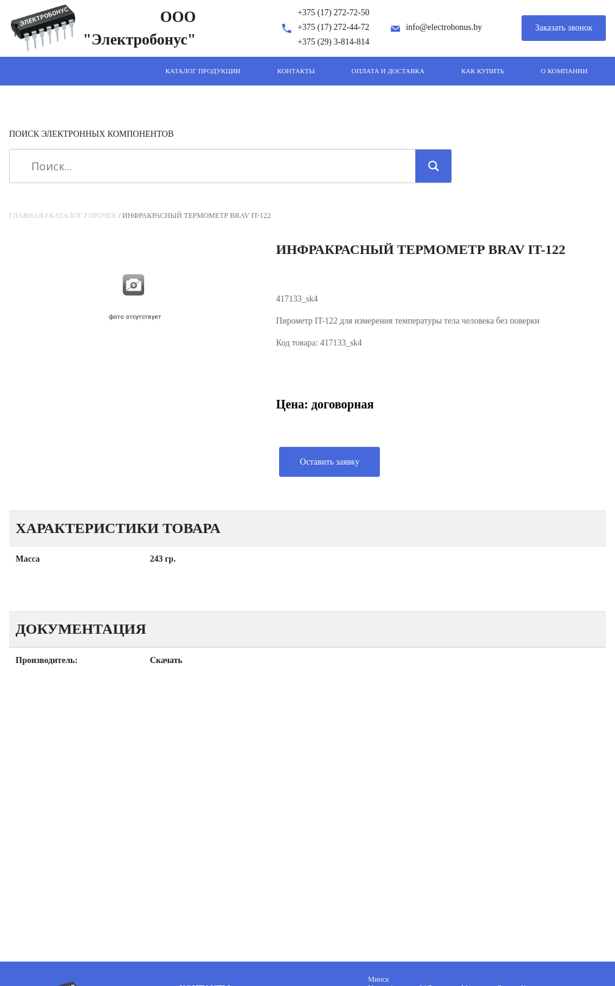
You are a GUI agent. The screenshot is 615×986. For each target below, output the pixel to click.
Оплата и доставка (388, 70)
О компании (564, 70)
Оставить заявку (329, 461)
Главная (26, 215)
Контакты (296, 70)
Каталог (66, 215)
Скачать (166, 660)
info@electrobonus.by (444, 27)
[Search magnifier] (433, 166)
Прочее (103, 215)
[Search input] (216, 166)
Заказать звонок (563, 27)
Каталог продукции (203, 70)
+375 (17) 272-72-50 (333, 12)
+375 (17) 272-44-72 (333, 27)
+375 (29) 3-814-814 (333, 41)
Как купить (482, 70)
